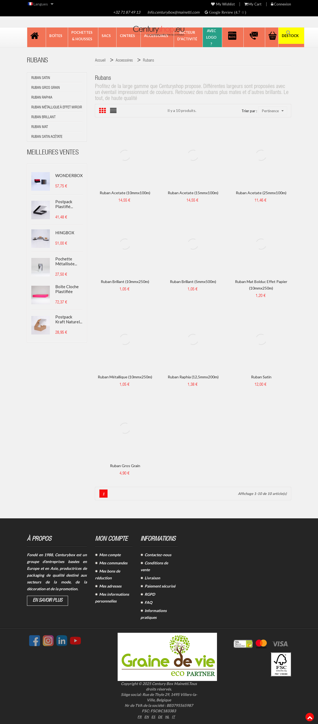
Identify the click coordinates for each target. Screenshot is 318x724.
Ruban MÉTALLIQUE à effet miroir (56, 107)
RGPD (150, 594)
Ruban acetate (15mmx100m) (193, 192)
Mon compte (110, 554)
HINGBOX (64, 232)
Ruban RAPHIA (41, 98)
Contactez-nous (158, 554)
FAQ (148, 602)
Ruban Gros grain (125, 465)
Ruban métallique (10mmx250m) (125, 377)
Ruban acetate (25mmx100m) (261, 192)
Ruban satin (261, 377)
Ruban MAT (39, 127)
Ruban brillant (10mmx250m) (125, 281)
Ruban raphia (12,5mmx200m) (193, 377)
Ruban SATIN (40, 78)
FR (138, 716)
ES (153, 716)
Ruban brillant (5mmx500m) (193, 281)
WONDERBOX (69, 175)
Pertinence (272, 110)
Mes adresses (110, 586)
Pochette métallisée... (66, 261)
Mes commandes (113, 563)
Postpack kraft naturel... (68, 319)
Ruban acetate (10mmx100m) (125, 192)
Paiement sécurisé (160, 586)
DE (160, 716)
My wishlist (223, 4)
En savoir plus (47, 600)
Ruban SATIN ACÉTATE (46, 137)
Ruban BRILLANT (43, 117)
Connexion (281, 4)
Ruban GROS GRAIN (45, 88)
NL (168, 716)
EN (145, 716)
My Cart (252, 4)
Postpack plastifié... (64, 204)
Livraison (152, 578)
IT (175, 716)
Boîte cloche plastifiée (67, 289)
